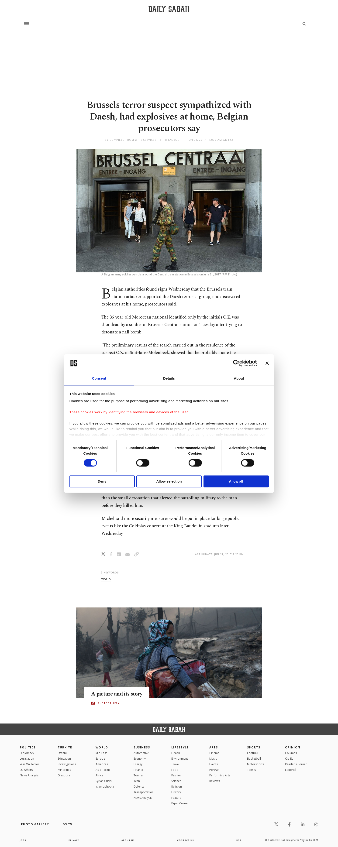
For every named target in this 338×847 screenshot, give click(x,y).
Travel (175, 764)
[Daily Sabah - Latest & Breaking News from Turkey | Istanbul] (168, 9)
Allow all (236, 482)
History (176, 792)
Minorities (64, 770)
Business (142, 747)
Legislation (27, 759)
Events (213, 764)
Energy (138, 764)
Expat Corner (180, 803)
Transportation (144, 792)
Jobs (23, 840)
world (106, 579)
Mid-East (101, 753)
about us (128, 840)
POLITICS (28, 747)
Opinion (292, 747)
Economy (140, 759)
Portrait (214, 770)
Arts (213, 747)
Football (252, 753)
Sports (253, 747)
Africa (99, 775)
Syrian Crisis (103, 781)
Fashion (176, 775)
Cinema (214, 753)
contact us (186, 840)
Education (64, 759)
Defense (139, 787)
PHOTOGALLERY (108, 703)
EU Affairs (26, 770)
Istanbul (63, 753)
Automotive (141, 753)
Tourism (139, 775)
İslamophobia (105, 787)
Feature (176, 798)
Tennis (251, 770)
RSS (238, 840)
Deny (102, 482)
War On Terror (29, 764)
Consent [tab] (99, 379)
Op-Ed (289, 759)
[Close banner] (267, 363)
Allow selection (169, 482)
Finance (139, 770)
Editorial (290, 770)
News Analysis (29, 775)
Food (174, 770)
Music (213, 759)
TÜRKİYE (65, 747)
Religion (176, 787)
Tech (137, 781)
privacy (74, 840)
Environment (179, 759)
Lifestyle (180, 747)
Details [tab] (169, 379)
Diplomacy (27, 753)
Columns (291, 753)
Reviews (214, 781)
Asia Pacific (103, 770)
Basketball (254, 759)
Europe (100, 759)
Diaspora (64, 775)
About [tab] (239, 379)
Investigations (67, 764)
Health (175, 753)
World (102, 747)
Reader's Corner (296, 764)
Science (176, 781)
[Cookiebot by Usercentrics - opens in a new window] (236, 363)
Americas (102, 764)
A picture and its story (118, 693)
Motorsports (255, 764)
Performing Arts (219, 775)
